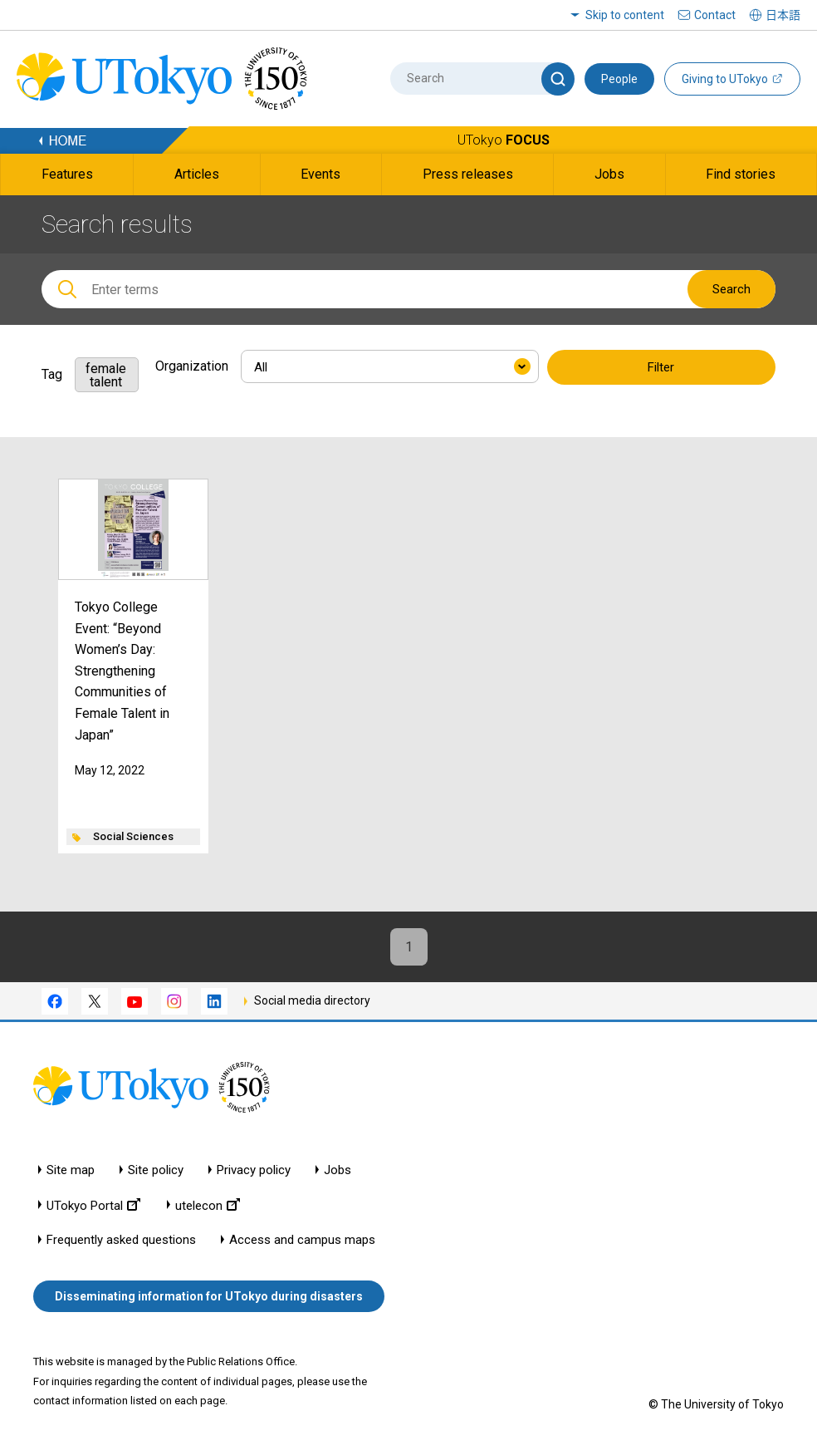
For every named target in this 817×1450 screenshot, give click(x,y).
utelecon (207, 1205)
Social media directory (312, 1000)
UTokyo (503, 140)
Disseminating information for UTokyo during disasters (209, 1296)
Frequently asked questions (121, 1240)
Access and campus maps (302, 1240)
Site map (70, 1170)
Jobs (337, 1170)
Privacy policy (254, 1170)
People (619, 79)
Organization (191, 366)
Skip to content (624, 15)
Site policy (155, 1170)
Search (731, 289)
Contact (715, 15)
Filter (661, 367)
